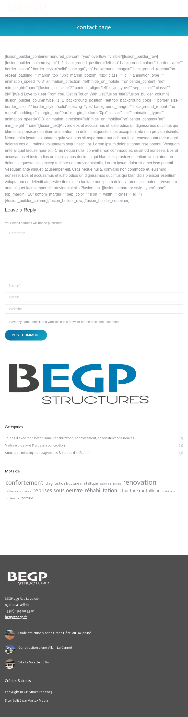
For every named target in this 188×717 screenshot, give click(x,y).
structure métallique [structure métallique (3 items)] (139, 491)
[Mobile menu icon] (180, 9)
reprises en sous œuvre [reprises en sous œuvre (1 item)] (18, 491)
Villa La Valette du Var (34, 662)
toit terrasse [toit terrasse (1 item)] (12, 498)
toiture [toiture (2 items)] (27, 498)
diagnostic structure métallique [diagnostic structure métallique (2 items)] (72, 483)
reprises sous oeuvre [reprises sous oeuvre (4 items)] (58, 490)
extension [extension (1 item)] (105, 483)
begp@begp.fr (16, 617)
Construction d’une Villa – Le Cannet (45, 648)
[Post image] (10, 635)
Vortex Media (38, 700)
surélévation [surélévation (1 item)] (169, 491)
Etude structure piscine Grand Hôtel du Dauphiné (54, 633)
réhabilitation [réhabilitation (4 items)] (101, 490)
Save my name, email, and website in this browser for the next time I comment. (64, 322)
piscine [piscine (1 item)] (117, 483)
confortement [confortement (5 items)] (24, 483)
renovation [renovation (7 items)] (139, 482)
